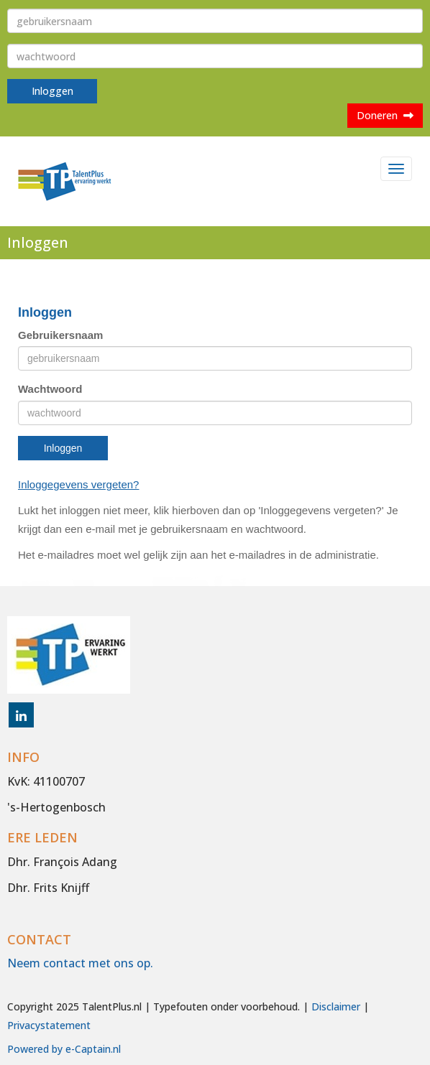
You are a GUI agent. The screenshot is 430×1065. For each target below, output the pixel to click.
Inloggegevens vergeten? (78, 484)
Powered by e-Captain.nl (64, 1049)
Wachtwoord (50, 389)
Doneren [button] (385, 115)
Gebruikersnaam (60, 335)
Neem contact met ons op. (80, 963)
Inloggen (52, 91)
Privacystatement (49, 1025)
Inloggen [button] (63, 448)
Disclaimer (335, 1006)
